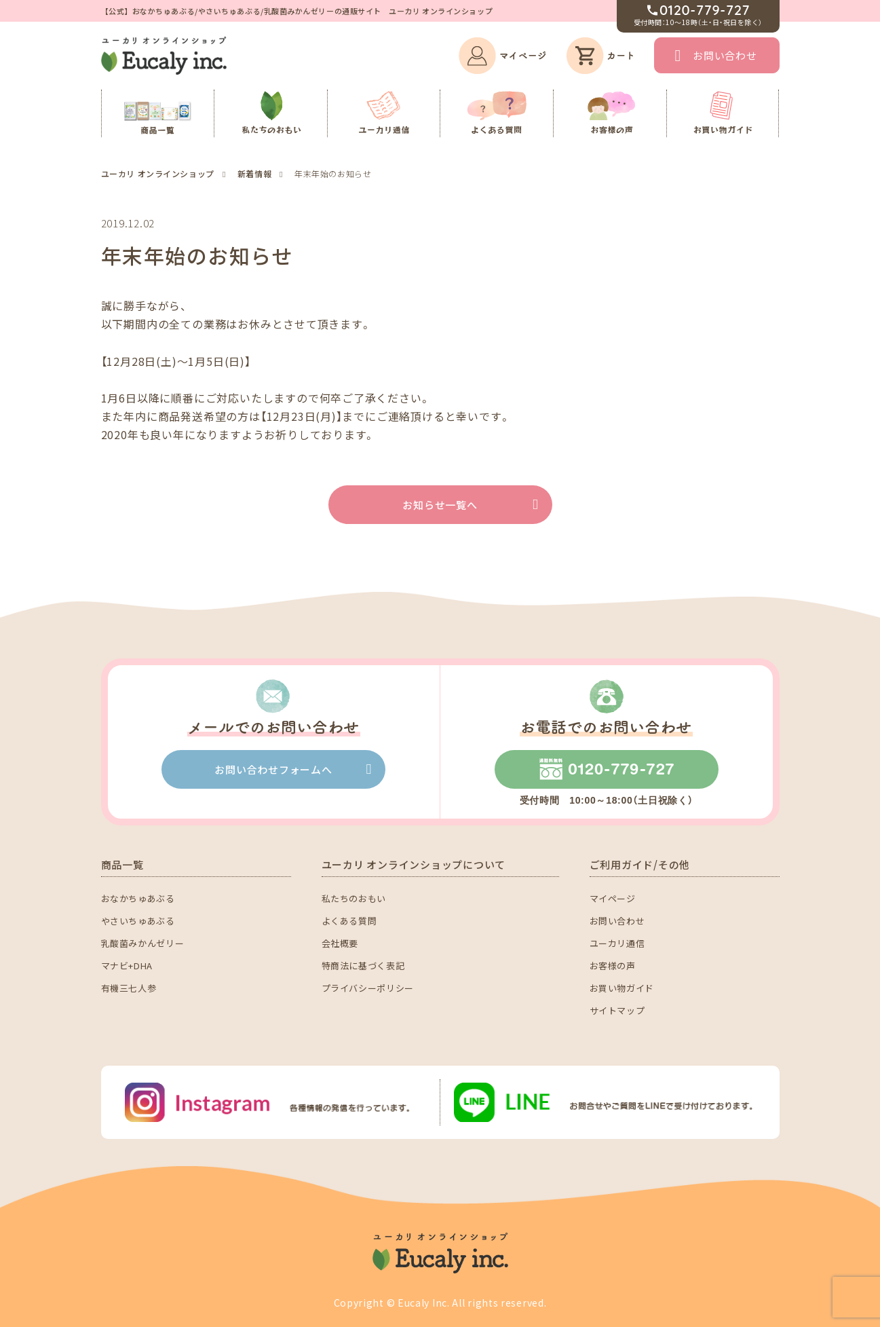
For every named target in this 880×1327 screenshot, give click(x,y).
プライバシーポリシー (368, 988)
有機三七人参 (129, 988)
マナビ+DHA (127, 965)
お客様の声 (613, 965)
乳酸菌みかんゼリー (143, 943)
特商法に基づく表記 (363, 965)
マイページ (613, 898)
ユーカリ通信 (617, 943)
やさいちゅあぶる (138, 920)
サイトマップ (617, 1010)
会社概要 (340, 943)
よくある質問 (349, 920)
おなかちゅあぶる (138, 898)
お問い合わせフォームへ (273, 769)
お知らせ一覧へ (439, 505)
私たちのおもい (354, 898)
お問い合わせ (725, 55)
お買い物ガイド (622, 988)
